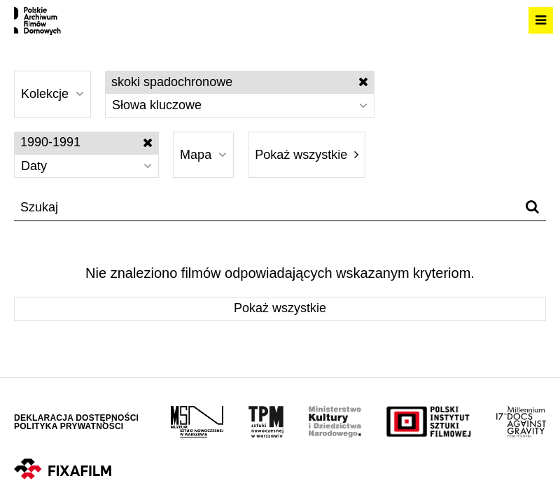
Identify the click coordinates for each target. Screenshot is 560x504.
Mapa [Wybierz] (203, 155)
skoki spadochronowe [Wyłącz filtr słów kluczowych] (239, 82)
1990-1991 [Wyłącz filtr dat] (86, 142)
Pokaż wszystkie (306, 155)
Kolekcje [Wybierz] (52, 94)
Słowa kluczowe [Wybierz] (240, 105)
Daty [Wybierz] (86, 166)
